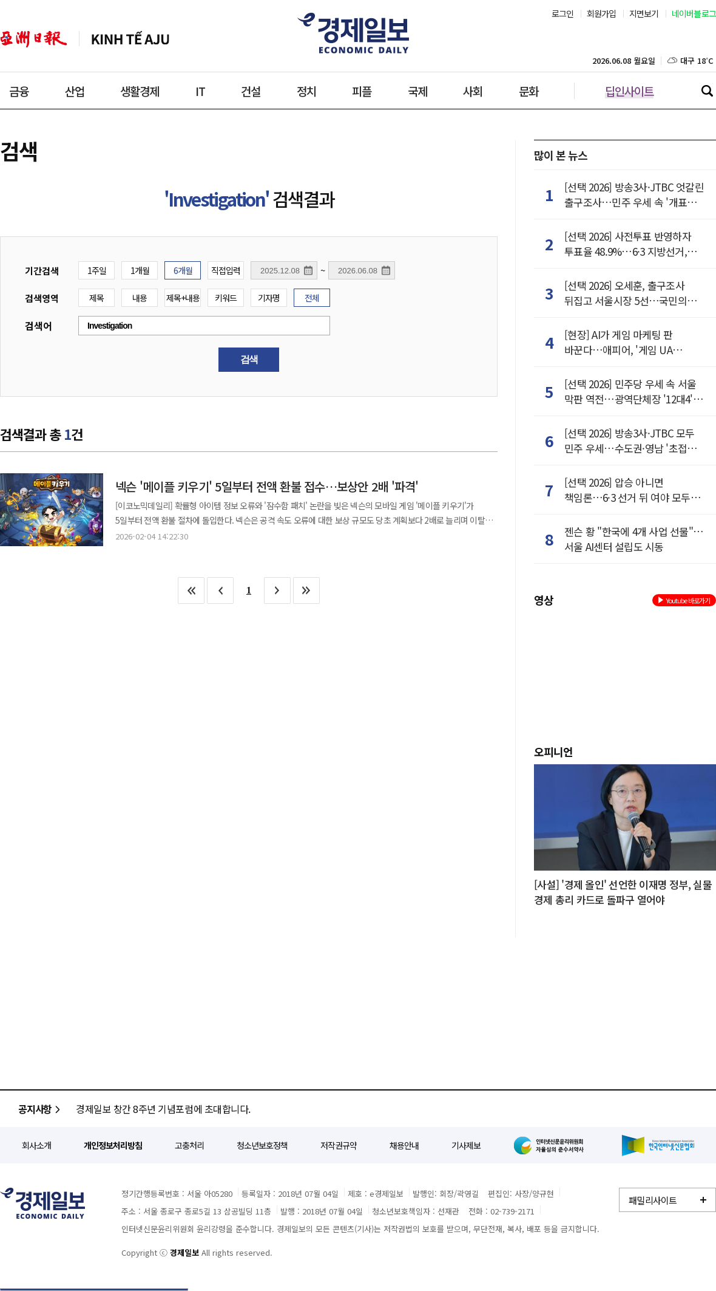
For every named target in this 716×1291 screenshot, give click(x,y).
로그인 (563, 13)
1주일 (96, 270)
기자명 (269, 298)
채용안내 (404, 1145)
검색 (707, 90)
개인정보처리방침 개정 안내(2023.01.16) (156, 1109)
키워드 (226, 298)
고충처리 (189, 1145)
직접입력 (225, 270)
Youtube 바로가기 (684, 600)
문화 (528, 91)
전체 (312, 298)
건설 (250, 91)
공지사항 (41, 1108)
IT (200, 91)
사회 (472, 91)
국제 (417, 91)
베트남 (130, 39)
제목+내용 (183, 298)
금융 (19, 91)
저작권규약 (338, 1145)
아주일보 (33, 39)
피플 (361, 91)
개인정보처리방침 (113, 1145)
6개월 (183, 270)
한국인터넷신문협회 (658, 1145)
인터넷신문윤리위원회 (551, 1145)
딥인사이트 (629, 91)
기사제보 (466, 1145)
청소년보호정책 (262, 1145)
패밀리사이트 (653, 1200)
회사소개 (36, 1145)
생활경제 (139, 91)
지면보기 (644, 13)
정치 (306, 91)
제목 (96, 298)
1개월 (139, 270)
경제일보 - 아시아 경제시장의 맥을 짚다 (358, 33)
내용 (139, 298)
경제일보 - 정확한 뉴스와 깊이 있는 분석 (42, 1203)
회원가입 (601, 13)
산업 (74, 91)
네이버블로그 (694, 13)
